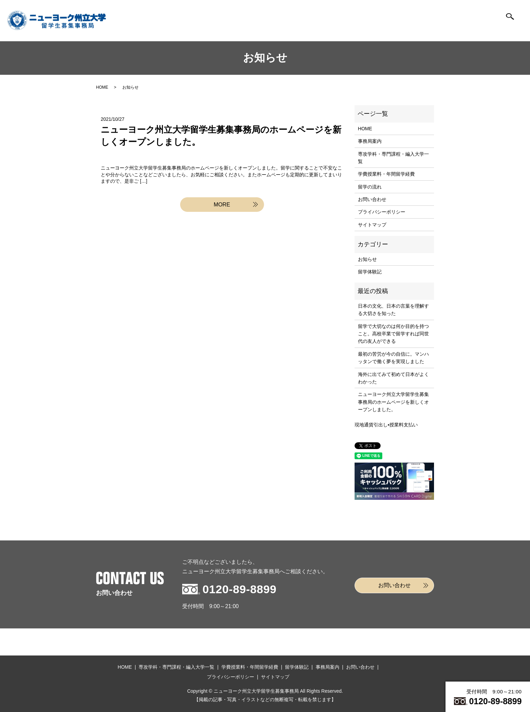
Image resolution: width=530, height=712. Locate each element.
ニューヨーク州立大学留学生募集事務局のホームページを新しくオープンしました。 (393, 402)
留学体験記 (388, 29)
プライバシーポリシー (381, 212)
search (510, 20)
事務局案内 (431, 29)
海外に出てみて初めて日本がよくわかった (393, 378)
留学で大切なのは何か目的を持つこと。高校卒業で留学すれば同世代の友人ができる (393, 334)
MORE (222, 205)
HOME (214, 29)
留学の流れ (344, 29)
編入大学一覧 (257, 29)
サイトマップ (372, 224)
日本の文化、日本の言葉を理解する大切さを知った (393, 309)
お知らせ (367, 259)
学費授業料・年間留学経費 (386, 174)
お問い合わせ (475, 29)
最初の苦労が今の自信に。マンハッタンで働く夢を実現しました (393, 357)
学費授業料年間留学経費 (301, 29)
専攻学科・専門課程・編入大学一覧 (393, 157)
